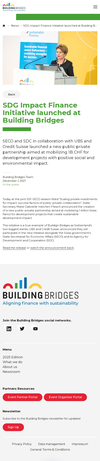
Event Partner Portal (22, 397)
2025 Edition (13, 357)
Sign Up (13, 427)
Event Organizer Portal (65, 397)
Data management (51, 444)
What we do (12, 362)
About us (10, 367)
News (15, 25)
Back (11, 94)
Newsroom (11, 372)
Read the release (14, 247)
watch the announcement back (52, 247)
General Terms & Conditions (50, 449)
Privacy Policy (22, 444)
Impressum (80, 444)
